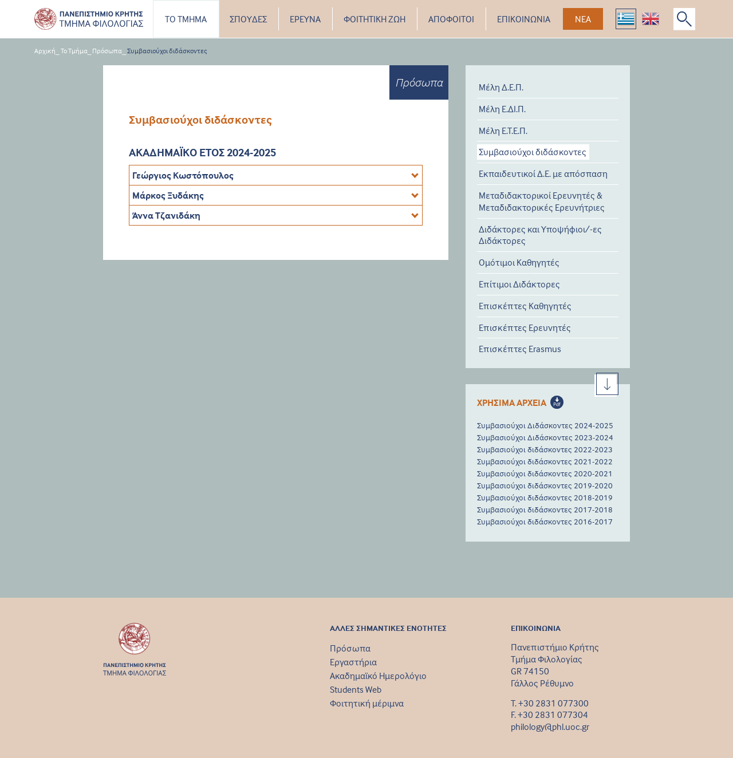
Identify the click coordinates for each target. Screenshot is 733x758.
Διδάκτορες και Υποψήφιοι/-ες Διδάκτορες (540, 235)
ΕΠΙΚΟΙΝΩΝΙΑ (523, 19)
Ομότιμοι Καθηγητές (519, 262)
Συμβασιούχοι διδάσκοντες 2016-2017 (545, 521)
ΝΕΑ (583, 19)
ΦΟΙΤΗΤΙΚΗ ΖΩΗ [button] (374, 19)
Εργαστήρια (353, 662)
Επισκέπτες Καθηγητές (525, 305)
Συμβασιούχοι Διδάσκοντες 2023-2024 (545, 437)
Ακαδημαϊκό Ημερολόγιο (378, 675)
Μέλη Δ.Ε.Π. (501, 87)
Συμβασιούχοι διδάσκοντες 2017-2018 (545, 509)
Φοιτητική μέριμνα (367, 703)
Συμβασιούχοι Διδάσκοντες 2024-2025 (545, 425)
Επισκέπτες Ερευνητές (525, 327)
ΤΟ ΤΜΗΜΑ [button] (186, 19)
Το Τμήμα (74, 50)
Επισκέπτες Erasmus (520, 348)
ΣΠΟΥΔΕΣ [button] (248, 19)
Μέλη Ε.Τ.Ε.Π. (503, 130)
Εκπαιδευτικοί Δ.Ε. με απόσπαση (543, 173)
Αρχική (45, 50)
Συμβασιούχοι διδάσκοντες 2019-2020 (545, 485)
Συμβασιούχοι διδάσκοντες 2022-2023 (545, 449)
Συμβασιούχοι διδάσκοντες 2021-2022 (545, 461)
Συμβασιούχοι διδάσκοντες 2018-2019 (545, 497)
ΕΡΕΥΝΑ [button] (305, 19)
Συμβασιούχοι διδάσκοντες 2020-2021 (545, 473)
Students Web (355, 689)
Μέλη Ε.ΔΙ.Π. (502, 109)
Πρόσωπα (107, 50)
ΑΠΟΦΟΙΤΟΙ (451, 19)
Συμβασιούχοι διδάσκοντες (167, 50)
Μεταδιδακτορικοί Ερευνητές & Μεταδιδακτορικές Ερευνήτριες (542, 201)
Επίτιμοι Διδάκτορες (519, 284)
